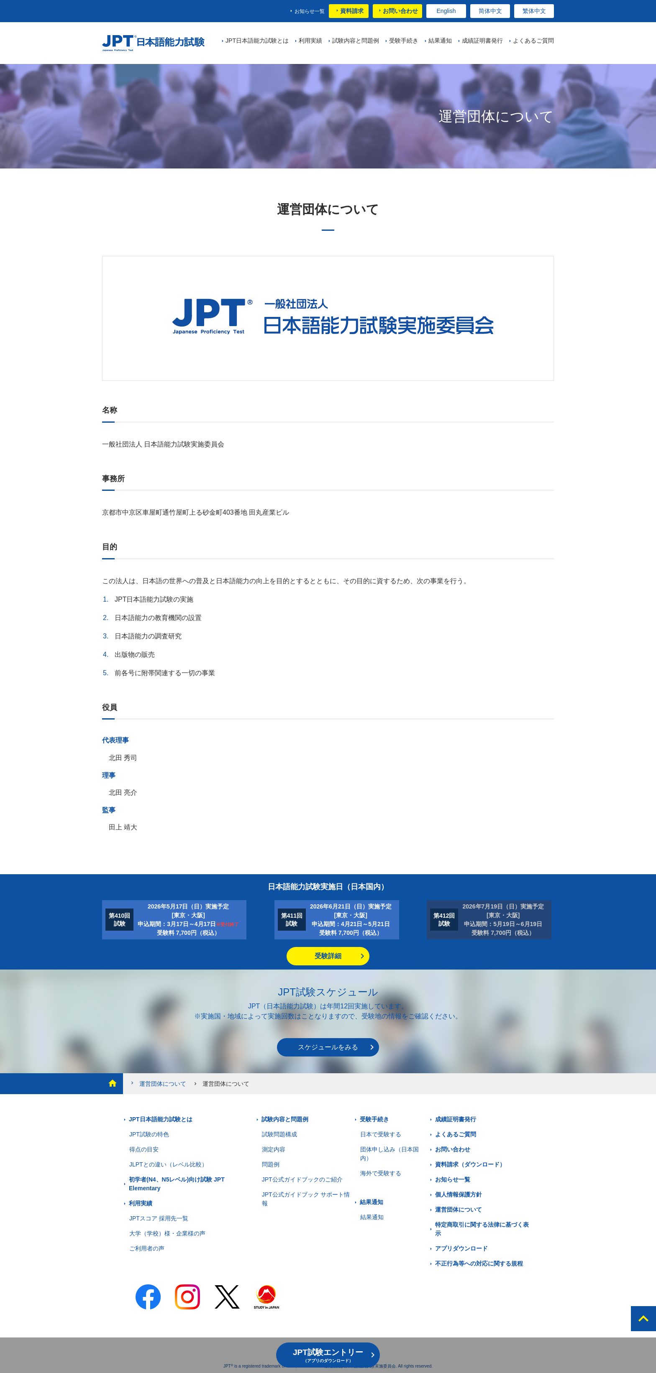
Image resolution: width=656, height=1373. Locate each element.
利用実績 (140, 1203)
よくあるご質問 (455, 1134)
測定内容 (273, 1149)
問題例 (270, 1164)
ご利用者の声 (146, 1248)
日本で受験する (380, 1134)
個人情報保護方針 (458, 1194)
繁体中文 (534, 11)
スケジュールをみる (328, 1047)
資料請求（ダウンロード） (470, 1164)
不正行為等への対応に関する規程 (479, 1263)
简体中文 (490, 11)
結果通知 (371, 1202)
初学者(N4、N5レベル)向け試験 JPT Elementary (177, 1184)
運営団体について (157, 1083)
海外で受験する (380, 1173)
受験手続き (374, 1119)
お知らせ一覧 (310, 11)
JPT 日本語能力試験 (153, 43)
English (446, 11)
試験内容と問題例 (284, 1119)
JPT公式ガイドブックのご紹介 (302, 1179)
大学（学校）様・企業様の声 (167, 1233)
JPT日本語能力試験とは (160, 1119)
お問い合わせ (400, 11)
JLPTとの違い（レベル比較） (168, 1164)
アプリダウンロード (461, 1248)
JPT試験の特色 (149, 1134)
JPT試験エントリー (328, 1355)
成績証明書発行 (455, 1119)
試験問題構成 (279, 1134)
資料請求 (352, 11)
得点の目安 (144, 1149)
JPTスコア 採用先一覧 (158, 1218)
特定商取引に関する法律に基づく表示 (482, 1229)
